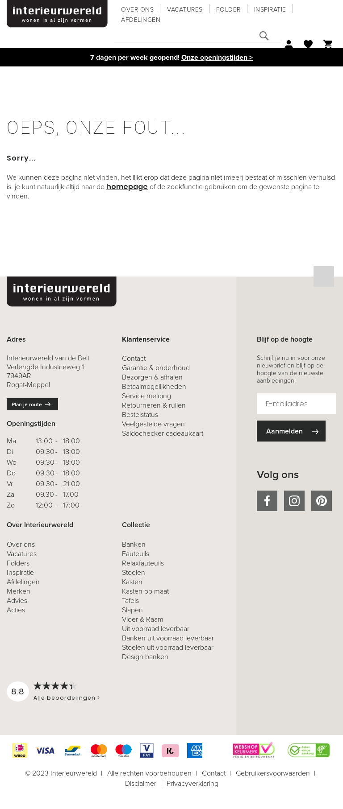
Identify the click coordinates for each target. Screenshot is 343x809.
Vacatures (185, 9)
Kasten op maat (145, 591)
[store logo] (57, 14)
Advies (17, 600)
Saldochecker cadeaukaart (162, 433)
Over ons (137, 9)
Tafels (130, 600)
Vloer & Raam (142, 619)
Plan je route (27, 404)
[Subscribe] (291, 431)
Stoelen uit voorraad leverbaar (167, 647)
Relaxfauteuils (143, 563)
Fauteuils (135, 554)
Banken (134, 544)
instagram (294, 501)
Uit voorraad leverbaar (155, 628)
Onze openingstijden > (217, 57)
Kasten (132, 582)
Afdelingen (140, 20)
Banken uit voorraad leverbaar (168, 638)
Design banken (145, 657)
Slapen (132, 610)
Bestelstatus (140, 414)
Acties (16, 610)
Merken (18, 591)
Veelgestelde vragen (153, 424)
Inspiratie (270, 9)
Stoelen (133, 572)
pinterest (321, 501)
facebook (267, 501)
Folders (18, 563)
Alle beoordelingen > (66, 698)
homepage (127, 187)
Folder (228, 9)
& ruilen (154, 405)
